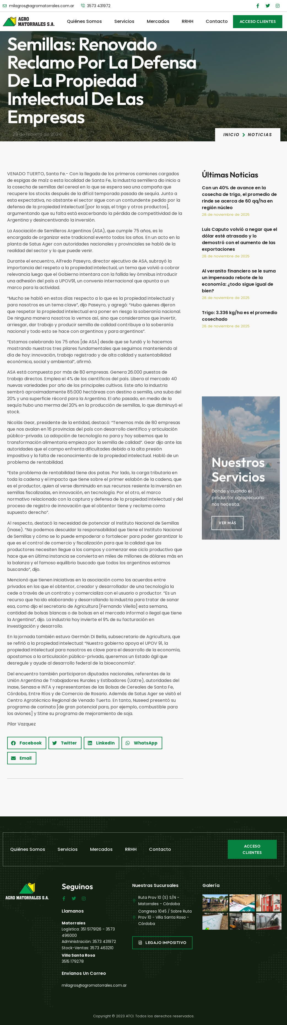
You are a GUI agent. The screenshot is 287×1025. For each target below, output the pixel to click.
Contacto (217, 21)
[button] (26, 743)
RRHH (187, 21)
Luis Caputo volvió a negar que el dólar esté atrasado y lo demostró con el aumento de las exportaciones (239, 239)
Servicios (124, 21)
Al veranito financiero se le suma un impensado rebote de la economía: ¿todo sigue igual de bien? (239, 281)
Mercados (158, 21)
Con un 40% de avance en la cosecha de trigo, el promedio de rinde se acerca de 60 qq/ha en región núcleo (239, 198)
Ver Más (227, 594)
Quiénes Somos (84, 21)
